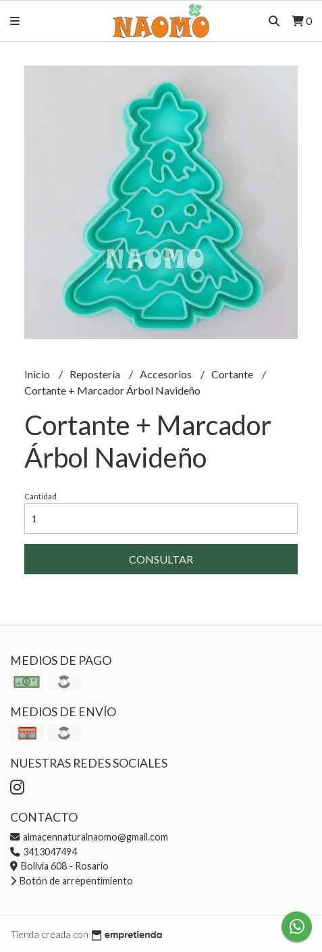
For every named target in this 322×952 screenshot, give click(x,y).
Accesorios (167, 374)
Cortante (233, 374)
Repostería (96, 374)
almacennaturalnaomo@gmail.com (89, 837)
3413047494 (43, 851)
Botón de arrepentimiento (71, 880)
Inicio (38, 374)
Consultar (161, 559)
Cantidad (40, 496)
